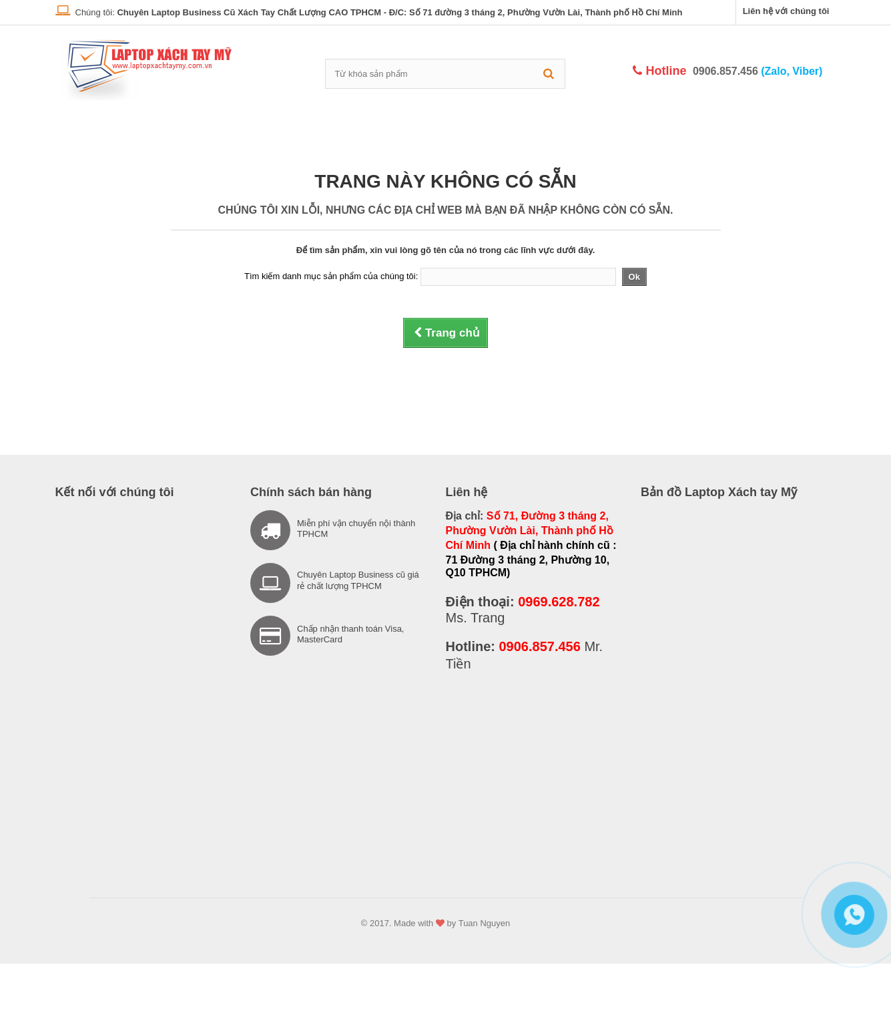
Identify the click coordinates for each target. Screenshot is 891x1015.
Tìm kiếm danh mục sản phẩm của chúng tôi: (331, 276)
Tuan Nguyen (485, 923)
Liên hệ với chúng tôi (786, 11)
